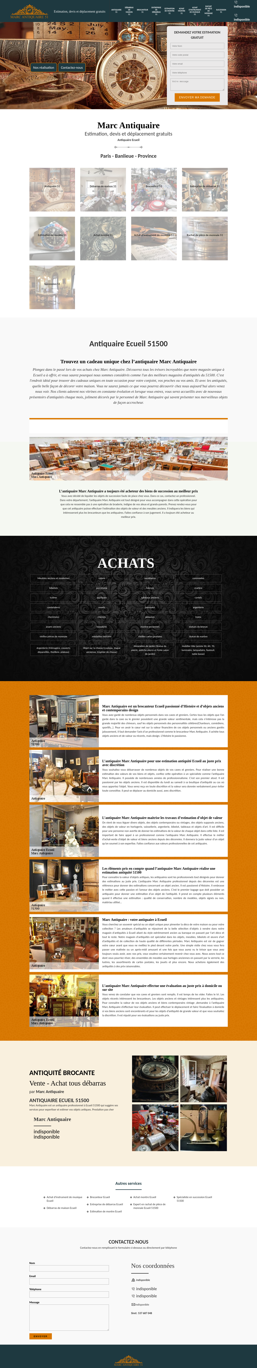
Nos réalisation (43, 67)
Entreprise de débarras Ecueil (106, 1204)
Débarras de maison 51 (129, 11)
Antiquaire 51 (116, 11)
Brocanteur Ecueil (100, 1197)
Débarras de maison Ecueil (62, 1208)
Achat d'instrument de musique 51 (195, 11)
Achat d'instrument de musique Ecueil (64, 1198)
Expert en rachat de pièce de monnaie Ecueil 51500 (149, 1206)
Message (69, 1316)
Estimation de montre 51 (170, 11)
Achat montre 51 (181, 11)
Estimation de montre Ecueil (106, 1211)
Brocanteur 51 (142, 11)
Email (69, 1279)
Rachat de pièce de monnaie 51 (208, 11)
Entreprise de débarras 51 (156, 11)
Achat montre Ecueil (144, 1197)
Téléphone (69, 1293)
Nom (69, 1266)
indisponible (242, 6)
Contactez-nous (72, 67)
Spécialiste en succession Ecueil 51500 (194, 1198)
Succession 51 (221, 11)
